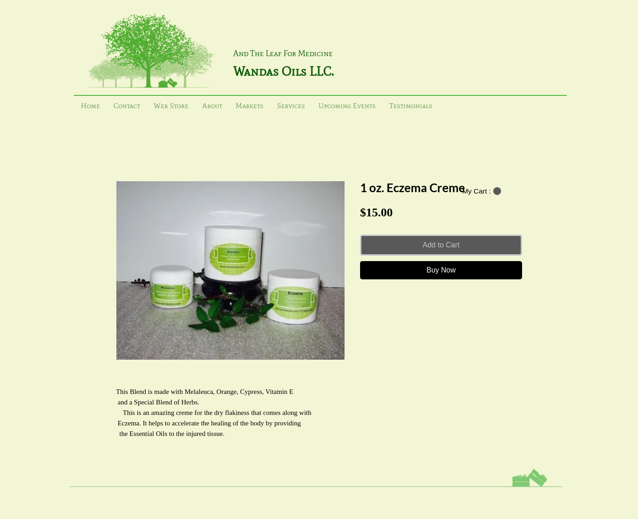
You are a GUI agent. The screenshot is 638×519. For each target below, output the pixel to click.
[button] (481, 191)
